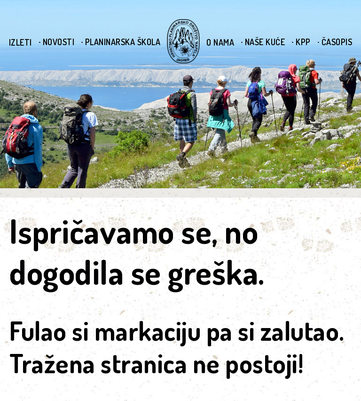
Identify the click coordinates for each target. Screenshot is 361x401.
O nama (220, 42)
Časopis (337, 42)
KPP (303, 42)
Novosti (59, 42)
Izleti (20, 42)
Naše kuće (265, 42)
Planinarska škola (123, 42)
